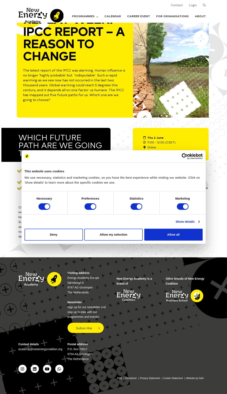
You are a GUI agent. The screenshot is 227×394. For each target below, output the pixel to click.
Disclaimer (131, 378)
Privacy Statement (150, 378)
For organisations (172, 16)
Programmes (85, 16)
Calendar (112, 16)
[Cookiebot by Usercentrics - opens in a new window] (185, 156)
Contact (177, 5)
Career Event (138, 16)
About (200, 16)
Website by (195, 378)
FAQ (119, 378)
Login (193, 5)
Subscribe (84, 328)
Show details (185, 221)
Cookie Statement (173, 378)
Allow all (173, 234)
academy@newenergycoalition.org (40, 349)
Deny (54, 234)
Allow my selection (113, 234)
